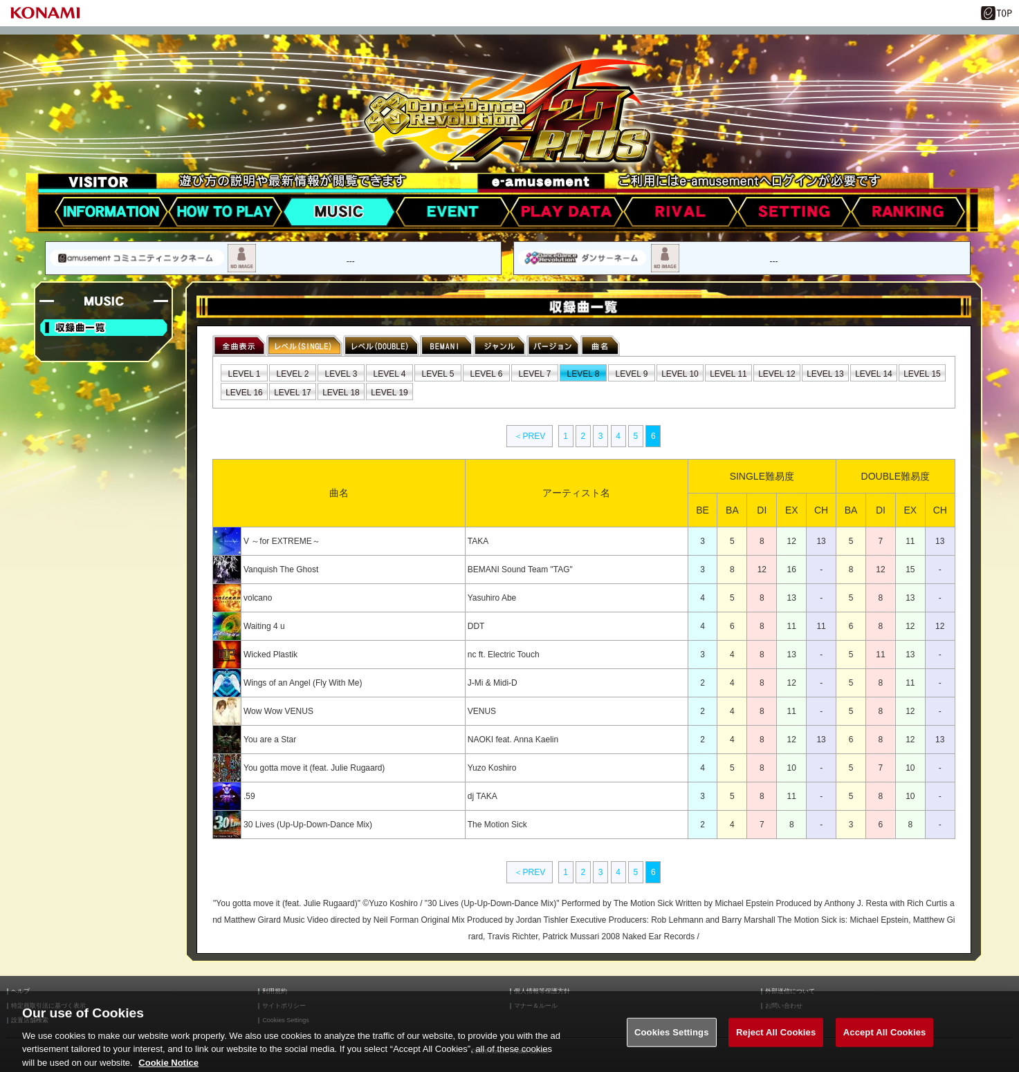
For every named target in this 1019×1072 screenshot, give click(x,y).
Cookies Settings (671, 1042)
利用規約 (274, 991)
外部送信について (790, 991)
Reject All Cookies (776, 1042)
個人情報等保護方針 (542, 991)
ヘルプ (20, 991)
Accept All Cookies (884, 1042)
